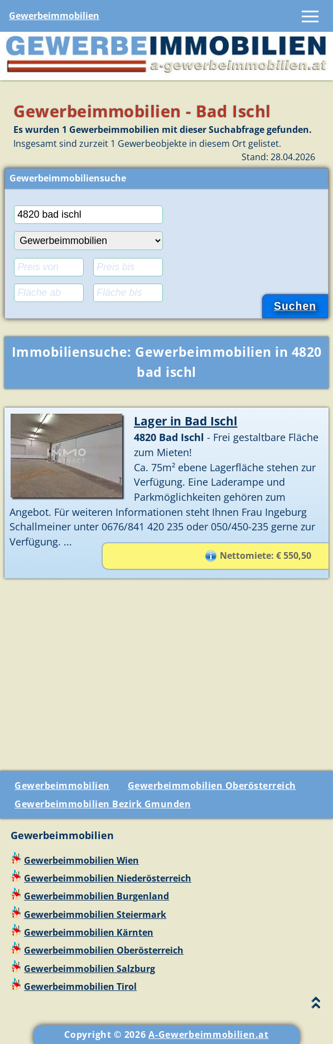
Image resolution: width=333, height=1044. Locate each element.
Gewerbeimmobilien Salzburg (89, 968)
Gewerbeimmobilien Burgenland (96, 896)
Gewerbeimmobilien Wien (81, 860)
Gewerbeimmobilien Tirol (80, 986)
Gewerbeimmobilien (54, 15)
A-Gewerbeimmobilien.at (208, 1034)
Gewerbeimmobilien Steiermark (95, 914)
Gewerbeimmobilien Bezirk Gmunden (103, 804)
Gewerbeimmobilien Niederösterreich (107, 878)
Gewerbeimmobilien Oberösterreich (212, 785)
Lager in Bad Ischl (186, 421)
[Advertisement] (166, 670)
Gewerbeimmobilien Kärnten (88, 932)
